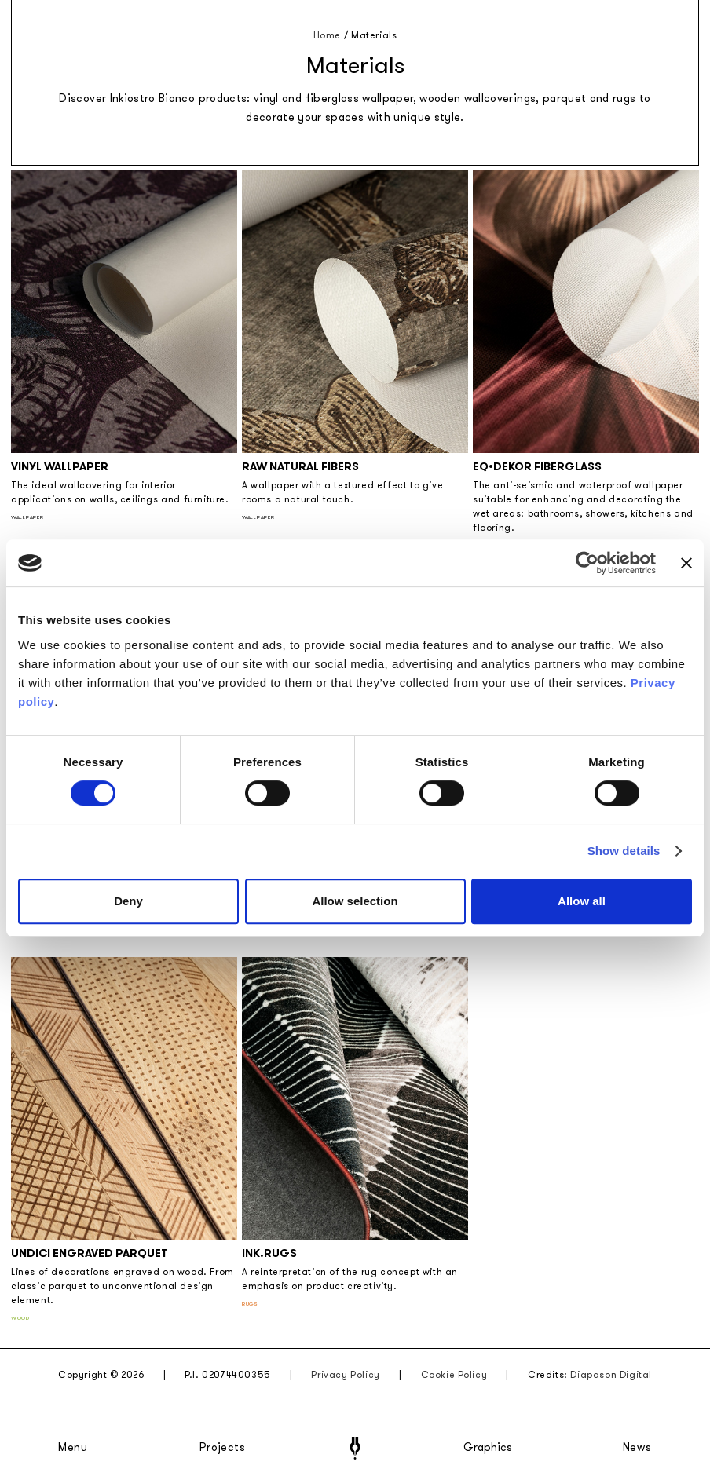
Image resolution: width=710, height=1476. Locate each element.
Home (327, 35)
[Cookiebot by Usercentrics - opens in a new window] (587, 563)
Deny (128, 901)
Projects (222, 1448)
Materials (374, 35)
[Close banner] (686, 562)
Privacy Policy (345, 1374)
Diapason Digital (611, 1374)
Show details (624, 850)
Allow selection (354, 901)
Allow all (582, 901)
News (637, 1448)
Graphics (487, 1448)
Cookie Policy (454, 1374)
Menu (73, 1448)
